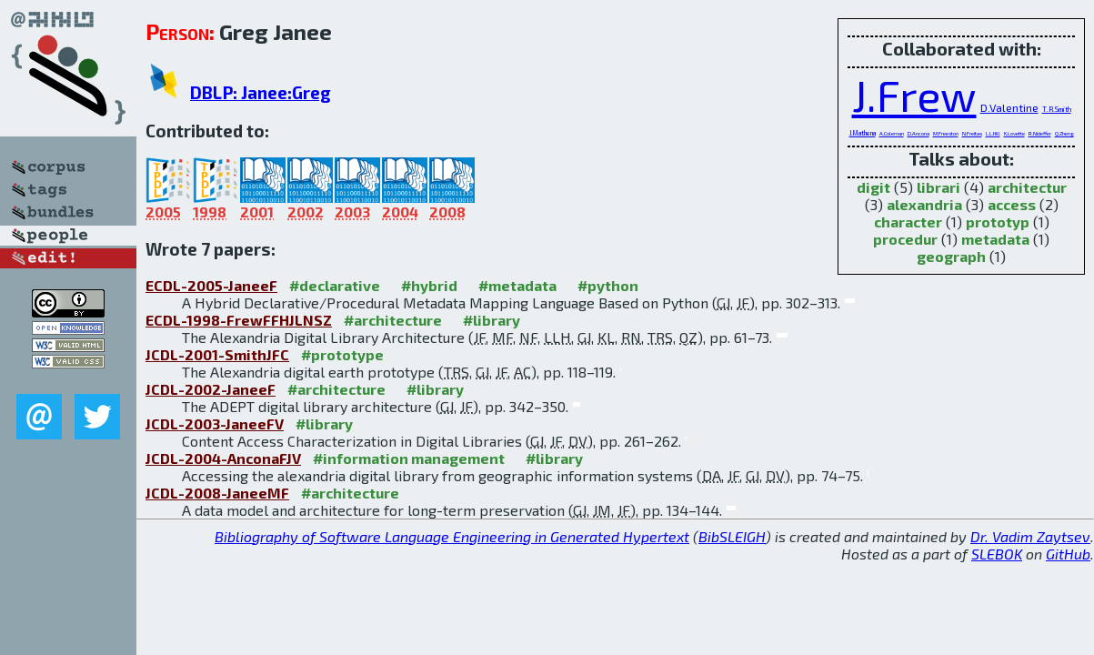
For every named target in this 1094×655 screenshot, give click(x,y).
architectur (1027, 187)
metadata (995, 238)
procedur (905, 238)
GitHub (1068, 553)
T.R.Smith (1056, 109)
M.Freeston (946, 133)
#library (491, 319)
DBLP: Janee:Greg (260, 92)
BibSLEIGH (732, 536)
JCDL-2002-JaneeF (211, 389)
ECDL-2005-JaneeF (211, 285)
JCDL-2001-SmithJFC (217, 354)
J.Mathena (862, 132)
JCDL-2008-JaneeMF (217, 492)
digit (873, 187)
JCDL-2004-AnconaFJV (223, 458)
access (1012, 204)
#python (607, 285)
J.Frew (914, 94)
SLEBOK (996, 553)
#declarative (334, 285)
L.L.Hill (993, 133)
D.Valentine (1009, 107)
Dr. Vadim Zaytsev (1030, 536)
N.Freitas (972, 133)
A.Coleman (891, 133)
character (908, 221)
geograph (951, 256)
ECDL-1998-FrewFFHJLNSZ (239, 319)
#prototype (342, 354)
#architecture (393, 319)
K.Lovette (1014, 133)
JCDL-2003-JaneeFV (215, 423)
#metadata (517, 285)
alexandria (924, 204)
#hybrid (429, 285)
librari (938, 187)
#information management (409, 458)
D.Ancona (918, 133)
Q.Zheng (1064, 133)
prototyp (997, 221)
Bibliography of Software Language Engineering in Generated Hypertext (452, 536)
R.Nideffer (1040, 133)
